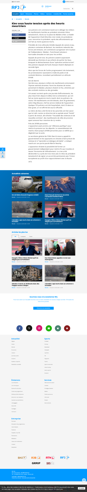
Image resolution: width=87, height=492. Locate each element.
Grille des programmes (17, 391)
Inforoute (47, 397)
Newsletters (49, 328)
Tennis (46, 361)
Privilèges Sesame (49, 388)
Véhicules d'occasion (49, 382)
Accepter (81, 488)
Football (46, 341)
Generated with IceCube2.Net (28, 477)
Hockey (46, 344)
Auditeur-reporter (68, 1)
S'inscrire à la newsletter (43, 308)
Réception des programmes (18, 424)
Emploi (46, 400)
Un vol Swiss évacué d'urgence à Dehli (25, 195)
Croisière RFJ (57, 14)
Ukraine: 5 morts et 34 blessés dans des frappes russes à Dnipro (25, 284)
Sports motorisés (49, 364)
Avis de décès (48, 403)
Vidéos (42, 14)
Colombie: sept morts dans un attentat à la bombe (26, 221)
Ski (45, 355)
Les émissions (15, 382)
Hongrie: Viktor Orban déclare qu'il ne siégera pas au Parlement (58, 221)
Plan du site (30, 474)
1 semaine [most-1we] (23, 236)
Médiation (14, 438)
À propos (14, 421)
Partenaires (14, 435)
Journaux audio (15, 355)
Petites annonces (49, 394)
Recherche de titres (16, 388)
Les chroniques (15, 385)
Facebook (19, 328)
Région (13, 341)
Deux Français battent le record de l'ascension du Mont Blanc (57, 196)
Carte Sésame (15, 427)
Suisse (13, 344)
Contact (13, 444)
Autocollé (14, 405)
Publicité (14, 429)
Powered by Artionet (16, 477)
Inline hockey (48, 367)
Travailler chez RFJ (16, 432)
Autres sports (48, 370)
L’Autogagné (14, 403)
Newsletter (14, 447)
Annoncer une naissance (17, 397)
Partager (16, 34)
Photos (36, 14)
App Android (67, 328)
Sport (22, 14)
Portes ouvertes (68, 14)
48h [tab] (15, 236)
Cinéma (46, 385)
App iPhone (58, 328)
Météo (46, 391)
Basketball (47, 347)
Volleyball (47, 349)
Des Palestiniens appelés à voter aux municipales (58, 259)
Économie (14, 349)
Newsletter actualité (16, 364)
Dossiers (13, 358)
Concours (14, 411)
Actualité (16, 14)
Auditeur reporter (16, 361)
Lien (15, 41)
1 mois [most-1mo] (30, 236)
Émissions (29, 14)
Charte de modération (17, 441)
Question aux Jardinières (17, 400)
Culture (13, 352)
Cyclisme (47, 352)
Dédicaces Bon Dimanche (18, 394)
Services (49, 14)
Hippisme (47, 358)
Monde (27, 19)
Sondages (14, 408)
